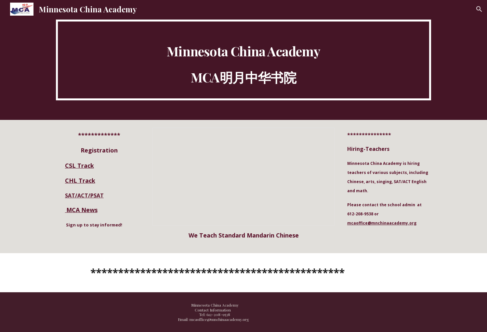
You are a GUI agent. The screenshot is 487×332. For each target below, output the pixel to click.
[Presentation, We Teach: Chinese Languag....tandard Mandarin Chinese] (243, 177)
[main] (243, 60)
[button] (479, 9)
